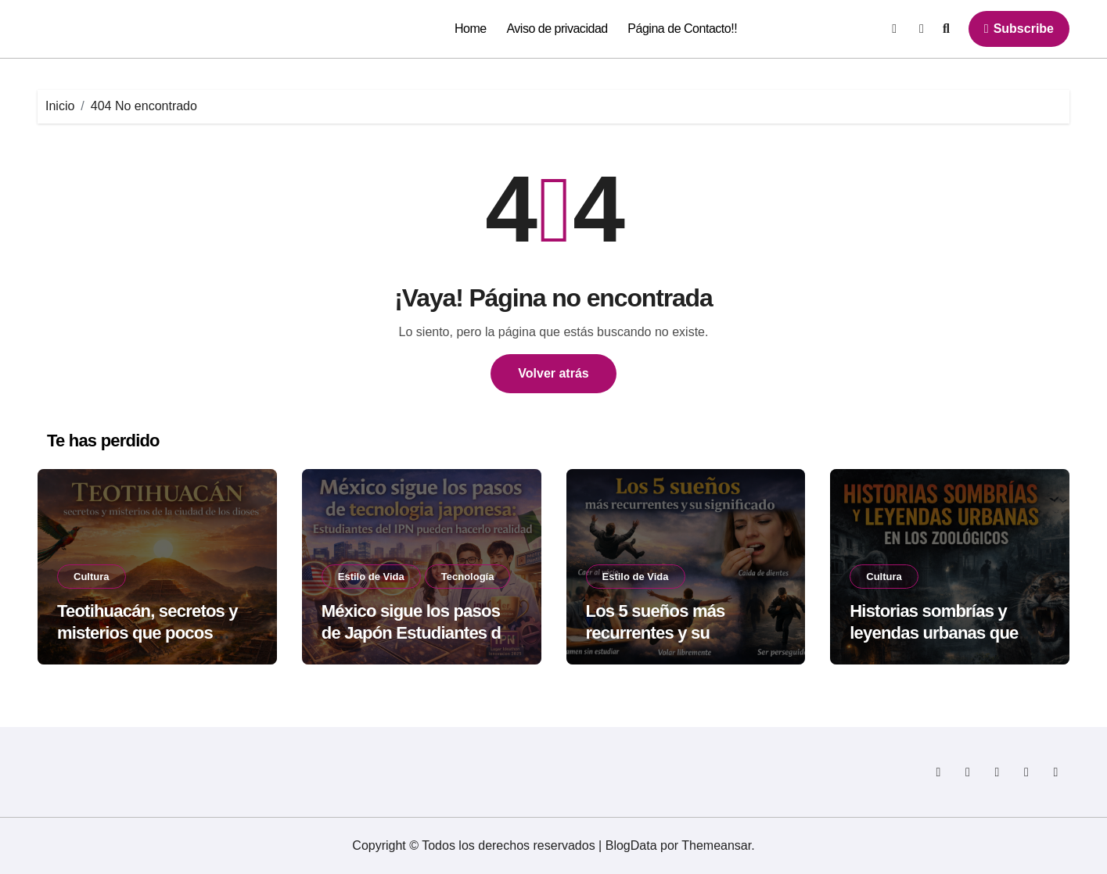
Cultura (92, 576)
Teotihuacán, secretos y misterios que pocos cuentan (147, 633)
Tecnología (467, 576)
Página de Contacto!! (682, 28)
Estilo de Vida (371, 576)
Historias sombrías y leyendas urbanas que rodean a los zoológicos (940, 633)
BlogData (631, 845)
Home (471, 28)
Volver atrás (553, 373)
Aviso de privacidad (556, 28)
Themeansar (716, 845)
